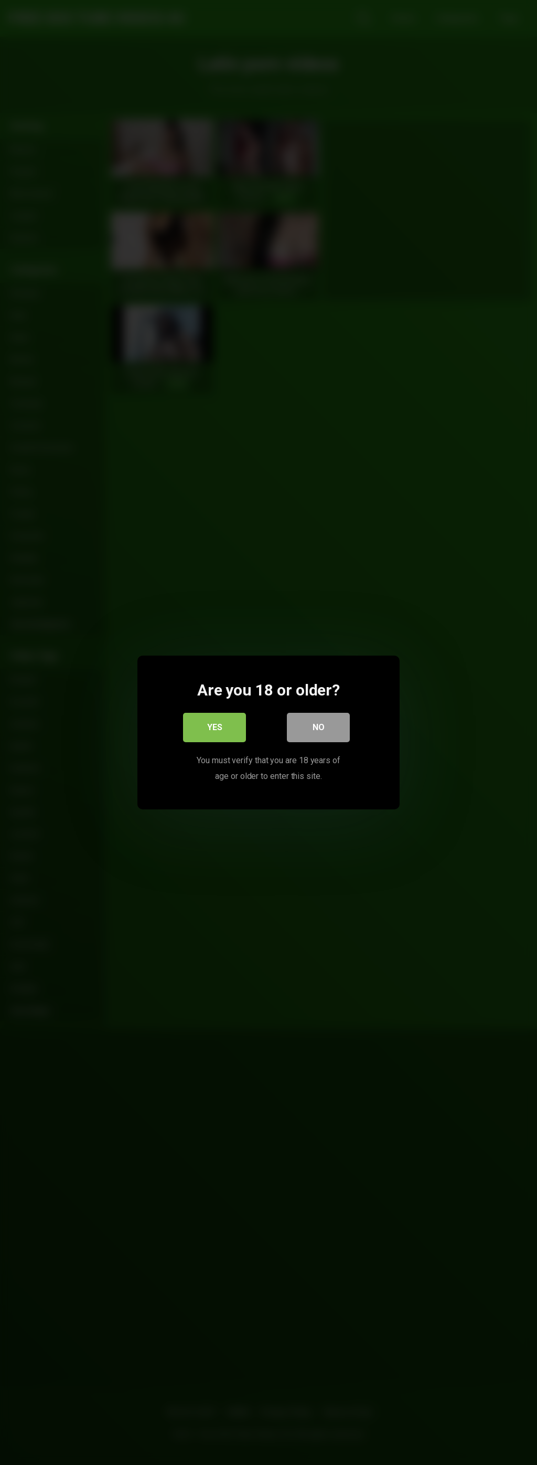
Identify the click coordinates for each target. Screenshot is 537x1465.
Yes (214, 727)
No (319, 727)
